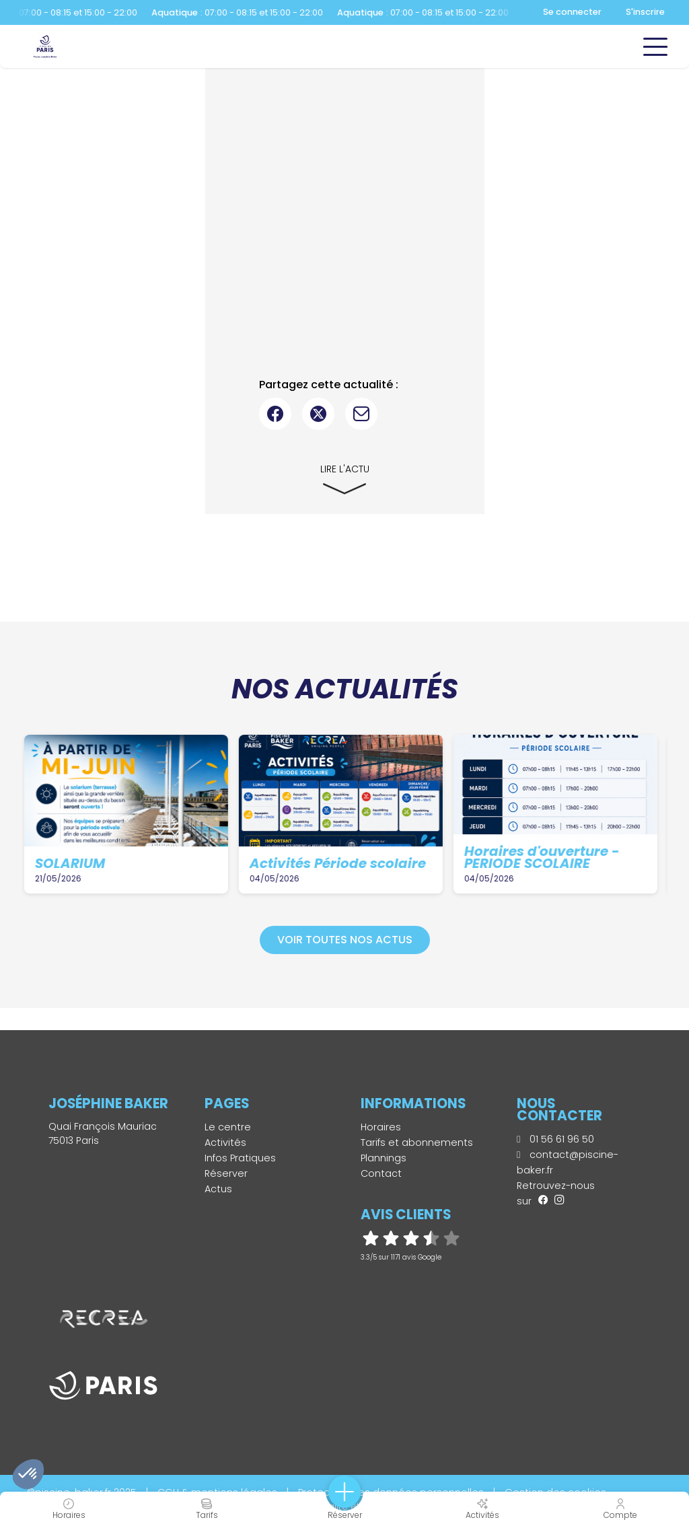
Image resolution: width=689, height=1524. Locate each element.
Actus (218, 1189)
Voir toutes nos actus (344, 939)
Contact (381, 1173)
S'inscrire (645, 11)
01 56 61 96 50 (555, 1139)
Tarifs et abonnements (417, 1142)
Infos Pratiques (240, 1158)
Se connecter (572, 11)
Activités (225, 1142)
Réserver (226, 1173)
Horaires (381, 1127)
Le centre (228, 1127)
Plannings (383, 1158)
